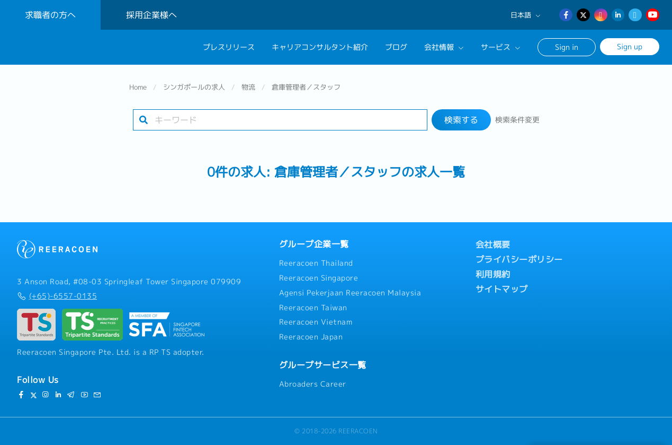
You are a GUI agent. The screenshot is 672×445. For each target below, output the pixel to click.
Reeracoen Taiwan (313, 307)
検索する (461, 120)
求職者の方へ (50, 15)
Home (138, 87)
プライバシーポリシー (519, 259)
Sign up (629, 46)
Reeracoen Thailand (316, 263)
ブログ (396, 47)
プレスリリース (229, 47)
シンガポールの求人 (194, 87)
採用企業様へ (151, 15)
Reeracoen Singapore (319, 278)
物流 (248, 87)
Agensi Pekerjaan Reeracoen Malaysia (350, 292)
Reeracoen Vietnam (316, 322)
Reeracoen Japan (311, 336)
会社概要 (493, 244)
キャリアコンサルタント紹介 (320, 47)
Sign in (566, 47)
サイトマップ (502, 289)
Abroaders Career (312, 384)
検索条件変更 (517, 120)
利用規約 (493, 274)
